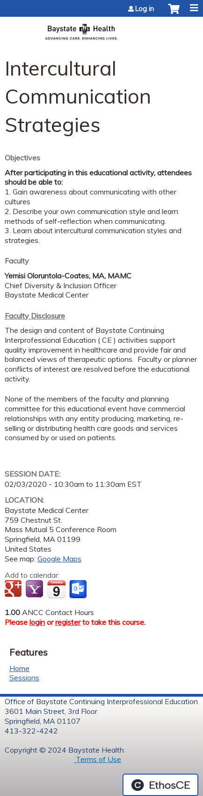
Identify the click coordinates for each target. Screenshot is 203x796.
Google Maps (59, 558)
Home (19, 668)
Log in (144, 9)
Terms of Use (97, 759)
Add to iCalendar (56, 589)
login (37, 622)
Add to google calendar (14, 589)
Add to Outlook (78, 589)
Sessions (24, 677)
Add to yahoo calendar (35, 589)
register (67, 622)
